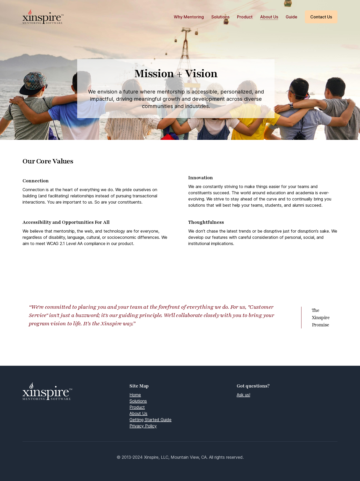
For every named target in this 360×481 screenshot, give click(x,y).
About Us (269, 16)
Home (135, 394)
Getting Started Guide (150, 419)
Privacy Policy (143, 425)
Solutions (220, 16)
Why (189, 16)
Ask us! (243, 394)
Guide (291, 16)
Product (245, 16)
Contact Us (321, 16)
